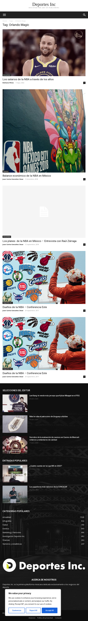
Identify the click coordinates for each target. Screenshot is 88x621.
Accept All (50, 610)
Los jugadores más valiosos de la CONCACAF (48, 487)
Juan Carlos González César (13, 179)
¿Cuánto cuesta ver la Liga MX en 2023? (45, 466)
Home (5, 21)
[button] (84, 14)
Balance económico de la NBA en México (27, 175)
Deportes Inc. (7, 303)
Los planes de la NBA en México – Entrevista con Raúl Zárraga (39, 241)
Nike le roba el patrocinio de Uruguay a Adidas (48, 416)
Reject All (33, 610)
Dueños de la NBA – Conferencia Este (25, 307)
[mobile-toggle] (4, 14)
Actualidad (6, 75)
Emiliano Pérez (8, 83)
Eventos (5, 171)
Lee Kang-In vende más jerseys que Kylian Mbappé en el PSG (54, 396)
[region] (33, 602)
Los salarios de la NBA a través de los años (28, 79)
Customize (16, 610)
